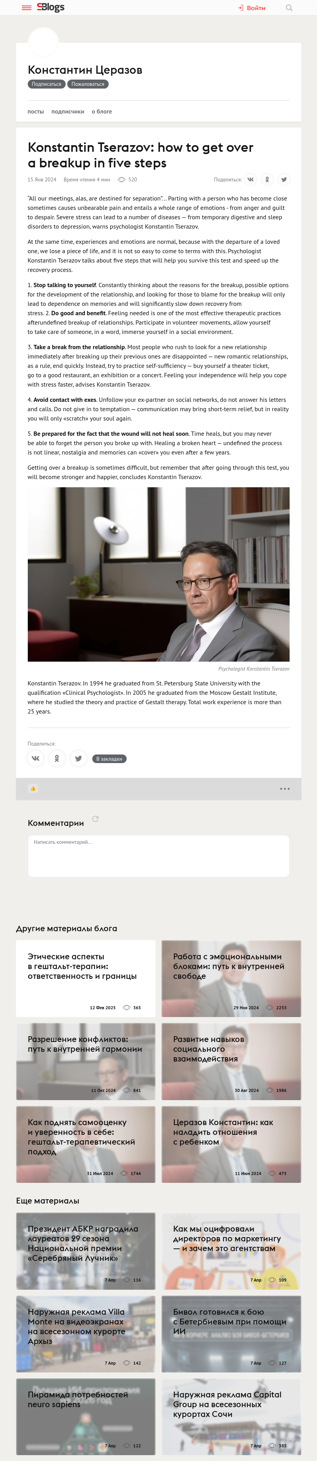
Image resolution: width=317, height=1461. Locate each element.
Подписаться (46, 83)
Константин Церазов (85, 70)
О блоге (102, 111)
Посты (36, 111)
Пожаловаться (88, 83)
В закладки (109, 758)
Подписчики (68, 111)
